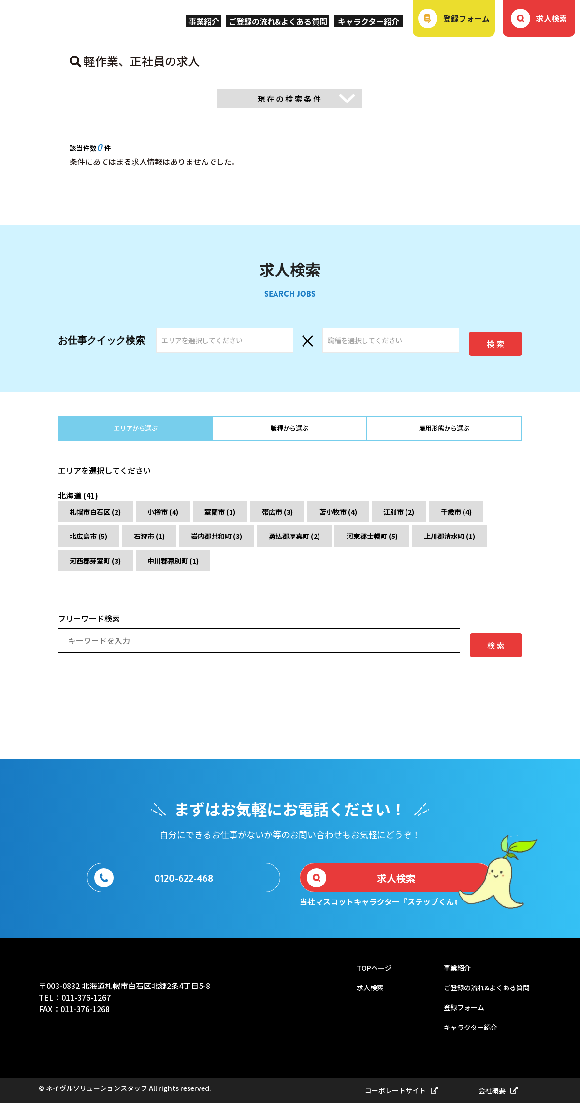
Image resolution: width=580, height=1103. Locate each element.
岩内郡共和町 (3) (319, 543)
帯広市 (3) (323, 516)
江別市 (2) (470, 516)
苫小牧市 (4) (397, 516)
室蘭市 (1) (254, 516)
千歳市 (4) (91, 543)
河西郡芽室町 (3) (288, 569)
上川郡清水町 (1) (195, 569)
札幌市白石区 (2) (102, 516)
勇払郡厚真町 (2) (412, 543)
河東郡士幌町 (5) (102, 569)
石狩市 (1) (238, 543)
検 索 (495, 338)
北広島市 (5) (165, 543)
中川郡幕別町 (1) (381, 569)
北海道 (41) (81, 494)
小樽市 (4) (184, 516)
